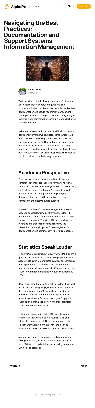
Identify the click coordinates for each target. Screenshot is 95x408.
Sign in (71, 6)
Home (36, 6)
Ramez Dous (35, 89)
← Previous (12, 366)
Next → (86, 366)
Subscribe (84, 6)
